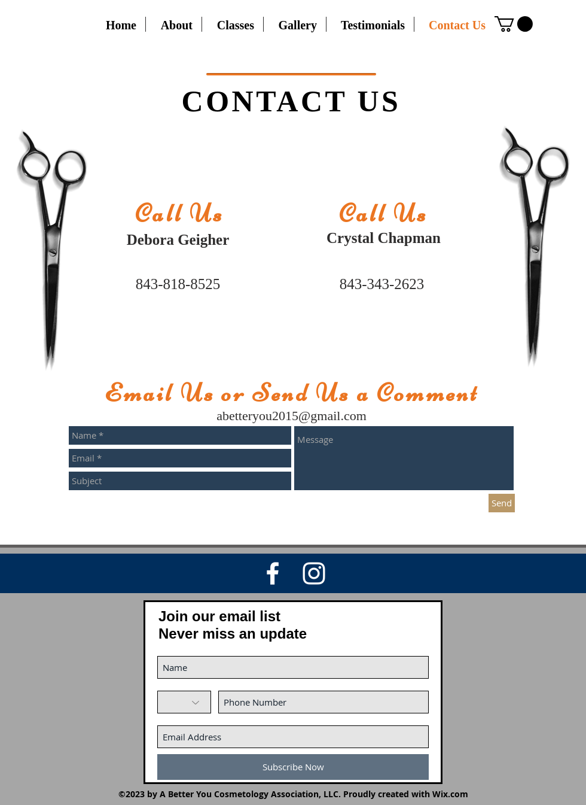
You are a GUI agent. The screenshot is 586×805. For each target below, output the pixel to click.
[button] (514, 24)
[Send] (502, 503)
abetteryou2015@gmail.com (291, 415)
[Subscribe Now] (293, 767)
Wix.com (450, 794)
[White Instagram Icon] (314, 573)
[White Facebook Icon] (273, 573)
